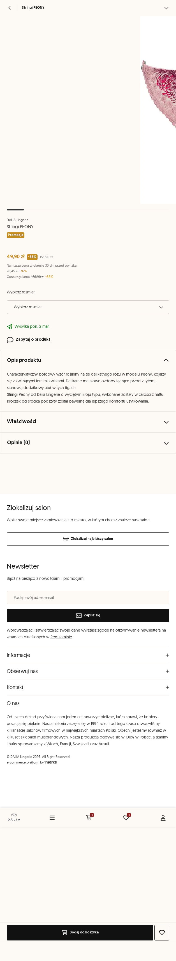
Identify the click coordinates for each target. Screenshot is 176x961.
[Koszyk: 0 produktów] (89, 818)
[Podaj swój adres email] (88, 597)
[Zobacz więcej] (166, 8)
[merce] (51, 762)
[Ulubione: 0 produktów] (126, 818)
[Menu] (52, 818)
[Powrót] (10, 8)
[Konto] (163, 818)
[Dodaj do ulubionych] (161, 932)
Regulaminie (61, 636)
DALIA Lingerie (18, 220)
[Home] (14, 817)
